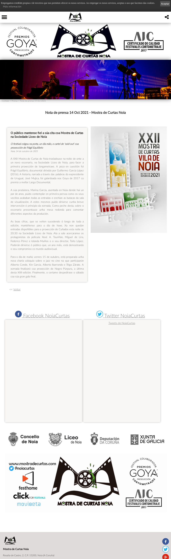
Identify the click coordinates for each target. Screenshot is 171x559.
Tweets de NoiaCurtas (121, 323)
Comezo (5, 101)
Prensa (15, 101)
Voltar (17, 289)
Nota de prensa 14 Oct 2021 (33, 101)
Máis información (12, 6)
